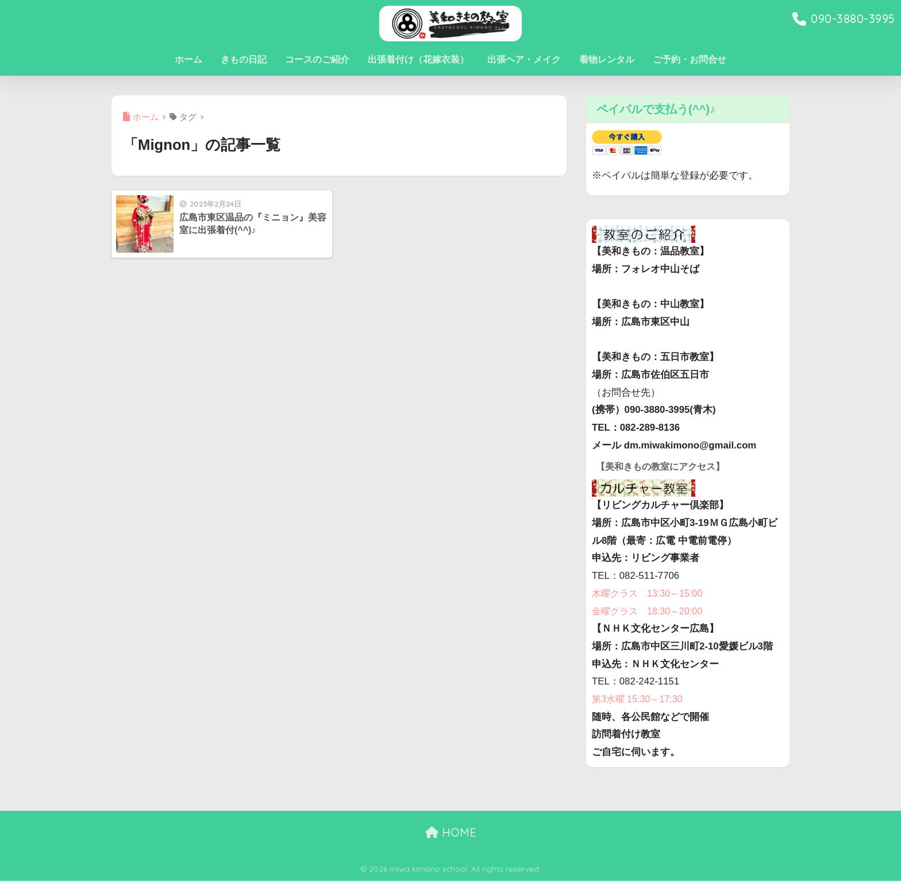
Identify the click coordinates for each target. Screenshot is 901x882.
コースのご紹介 (317, 59)
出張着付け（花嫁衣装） (418, 59)
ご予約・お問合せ (689, 59)
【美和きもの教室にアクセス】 (664, 466)
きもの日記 (244, 59)
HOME (450, 833)
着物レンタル (606, 59)
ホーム (188, 59)
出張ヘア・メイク (524, 59)
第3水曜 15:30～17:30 (639, 699)
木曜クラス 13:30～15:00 (650, 594)
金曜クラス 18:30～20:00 (650, 611)
